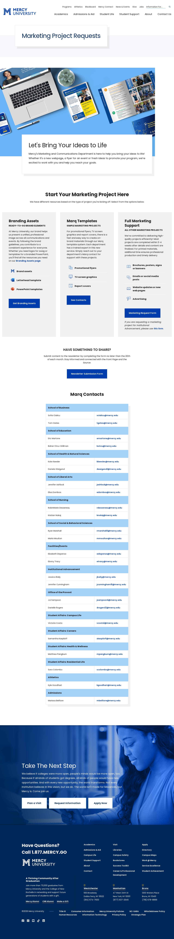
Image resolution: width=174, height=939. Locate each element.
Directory (147, 850)
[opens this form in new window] (158, 328)
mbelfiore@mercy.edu (108, 700)
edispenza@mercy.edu (109, 553)
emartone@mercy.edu (109, 438)
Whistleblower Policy (154, 911)
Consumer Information (82, 911)
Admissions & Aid (83, 14)
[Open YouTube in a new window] (33, 920)
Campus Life (90, 855)
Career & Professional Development (124, 873)
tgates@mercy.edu (107, 423)
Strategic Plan (138, 914)
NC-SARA (134, 911)
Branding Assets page (28, 260)
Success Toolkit (121, 865)
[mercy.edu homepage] (20, 11)
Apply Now (100, 803)
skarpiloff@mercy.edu (108, 638)
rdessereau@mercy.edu (109, 507)
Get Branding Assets (24, 303)
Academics (61, 14)
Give (134, 6)
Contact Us (164, 14)
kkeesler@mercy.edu (108, 461)
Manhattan (119, 888)
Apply (145, 844)
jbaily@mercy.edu (106, 577)
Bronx (145, 888)
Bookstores (119, 860)
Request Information (68, 803)
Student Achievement (153, 871)
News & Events (123, 6)
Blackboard (90, 6)
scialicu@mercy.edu (107, 415)
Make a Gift (63, 901)
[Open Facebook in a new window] (23, 920)
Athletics (78, 6)
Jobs (141, 6)
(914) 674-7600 (91, 899)
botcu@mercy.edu (106, 446)
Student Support (129, 14)
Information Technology (94, 914)
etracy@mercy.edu (107, 561)
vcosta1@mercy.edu (107, 623)
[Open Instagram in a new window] (28, 920)
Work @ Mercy (149, 860)
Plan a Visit (34, 803)
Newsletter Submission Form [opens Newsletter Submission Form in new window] (87, 373)
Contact (88, 871)
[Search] (169, 6)
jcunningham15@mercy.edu (111, 584)
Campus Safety (120, 855)
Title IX (62, 911)
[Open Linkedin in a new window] (43, 920)
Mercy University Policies (112, 911)
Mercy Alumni (32, 901)
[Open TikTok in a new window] (38, 920)
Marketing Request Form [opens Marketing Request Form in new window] (142, 313)
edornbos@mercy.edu (108, 492)
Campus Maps (149, 855)
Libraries (117, 850)
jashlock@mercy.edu (108, 484)
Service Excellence (151, 865)
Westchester (91, 888)
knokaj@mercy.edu (107, 515)
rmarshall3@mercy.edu (109, 530)
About (148, 14)
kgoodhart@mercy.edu (109, 685)
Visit (115, 844)
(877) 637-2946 (121, 899)
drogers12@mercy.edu (108, 607)
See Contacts (78, 300)
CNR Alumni (48, 901)
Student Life (107, 14)
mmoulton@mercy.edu (109, 538)
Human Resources (68, 914)
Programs (67, 6)
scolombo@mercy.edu (109, 669)
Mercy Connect (105, 6)
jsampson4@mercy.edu (109, 600)
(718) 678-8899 (149, 899)
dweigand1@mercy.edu (109, 469)
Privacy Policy (119, 914)
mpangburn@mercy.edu (110, 654)
